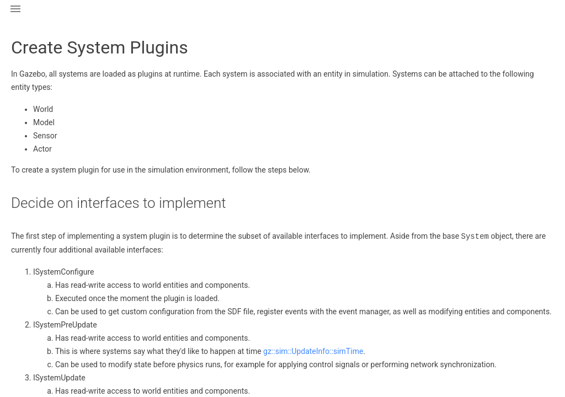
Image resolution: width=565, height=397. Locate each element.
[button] (15, 15)
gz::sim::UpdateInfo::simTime (313, 350)
